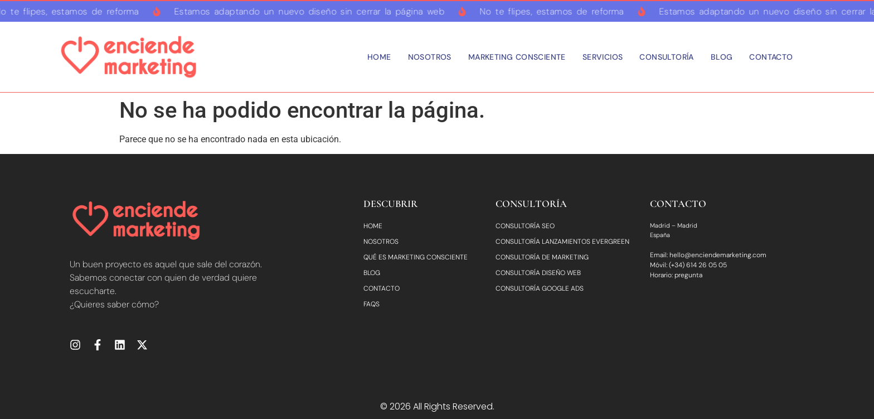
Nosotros (429, 57)
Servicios (602, 57)
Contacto (771, 57)
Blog (722, 57)
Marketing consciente (517, 57)
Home (379, 57)
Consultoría (666, 57)
